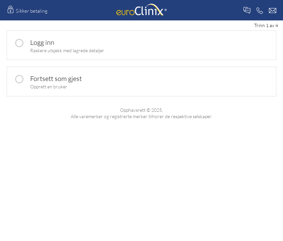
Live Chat (247, 10)
